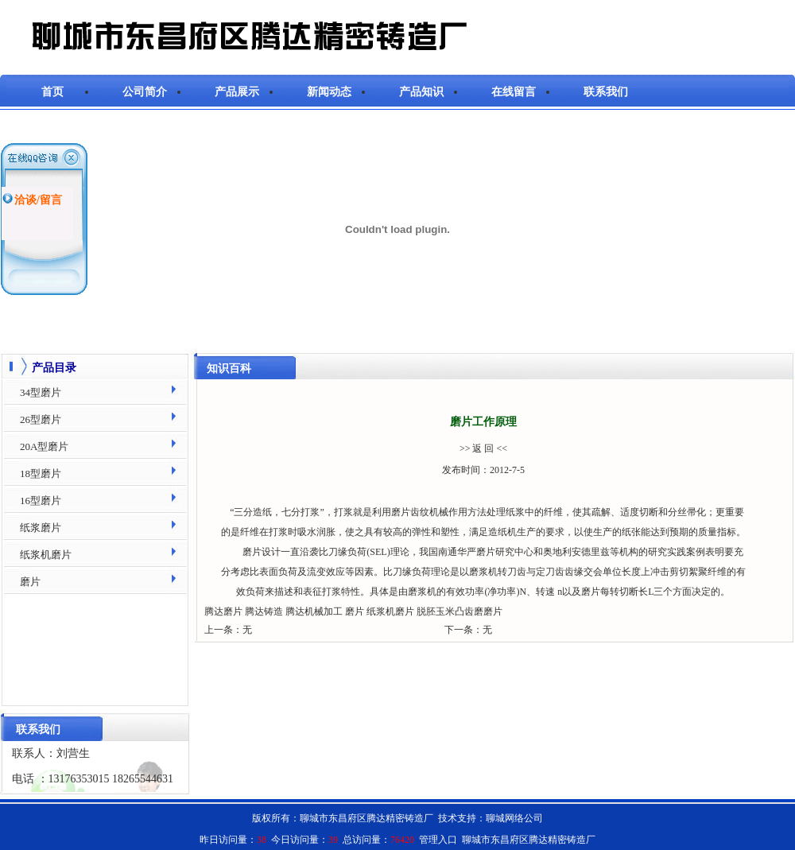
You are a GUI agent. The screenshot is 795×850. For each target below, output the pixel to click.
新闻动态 (329, 92)
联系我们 (606, 92)
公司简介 (144, 92)
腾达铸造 (264, 611)
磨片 (400, 512)
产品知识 (421, 92)
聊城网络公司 (514, 818)
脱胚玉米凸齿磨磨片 (459, 611)
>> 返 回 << (483, 448)
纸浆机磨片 (390, 611)
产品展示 (237, 92)
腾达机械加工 (314, 611)
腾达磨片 (223, 611)
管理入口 (438, 839)
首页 (52, 92)
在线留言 (513, 92)
